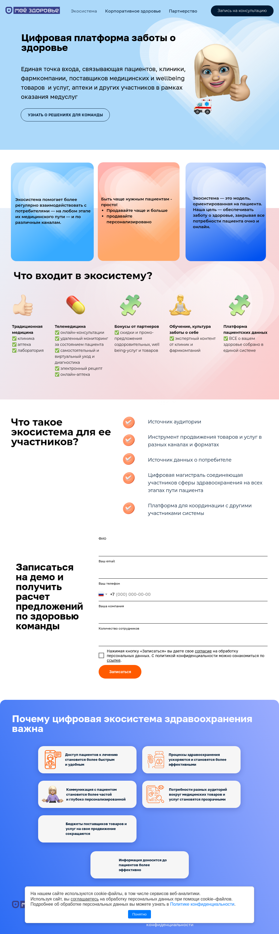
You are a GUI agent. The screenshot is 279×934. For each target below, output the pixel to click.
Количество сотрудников (119, 628)
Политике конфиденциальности (202, 904)
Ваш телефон (109, 583)
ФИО (102, 538)
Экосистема (84, 11)
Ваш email (107, 561)
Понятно (139, 914)
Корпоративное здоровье (133, 11)
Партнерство (183, 11)
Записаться (120, 671)
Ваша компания (111, 606)
